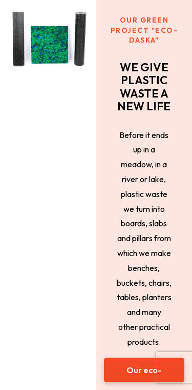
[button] (144, 370)
